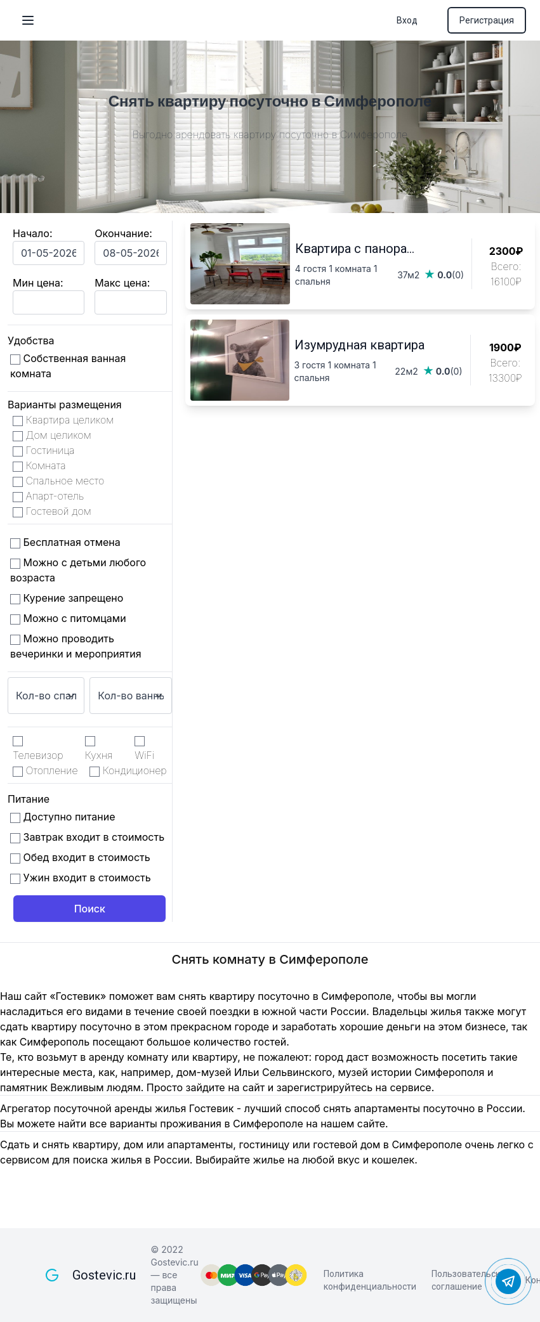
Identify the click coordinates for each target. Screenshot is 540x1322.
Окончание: (123, 233)
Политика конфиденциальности (370, 1280)
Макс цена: (122, 282)
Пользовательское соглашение (470, 1280)
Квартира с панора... (354, 248)
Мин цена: (38, 282)
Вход (407, 20)
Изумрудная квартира (359, 345)
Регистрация (486, 20)
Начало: (33, 233)
